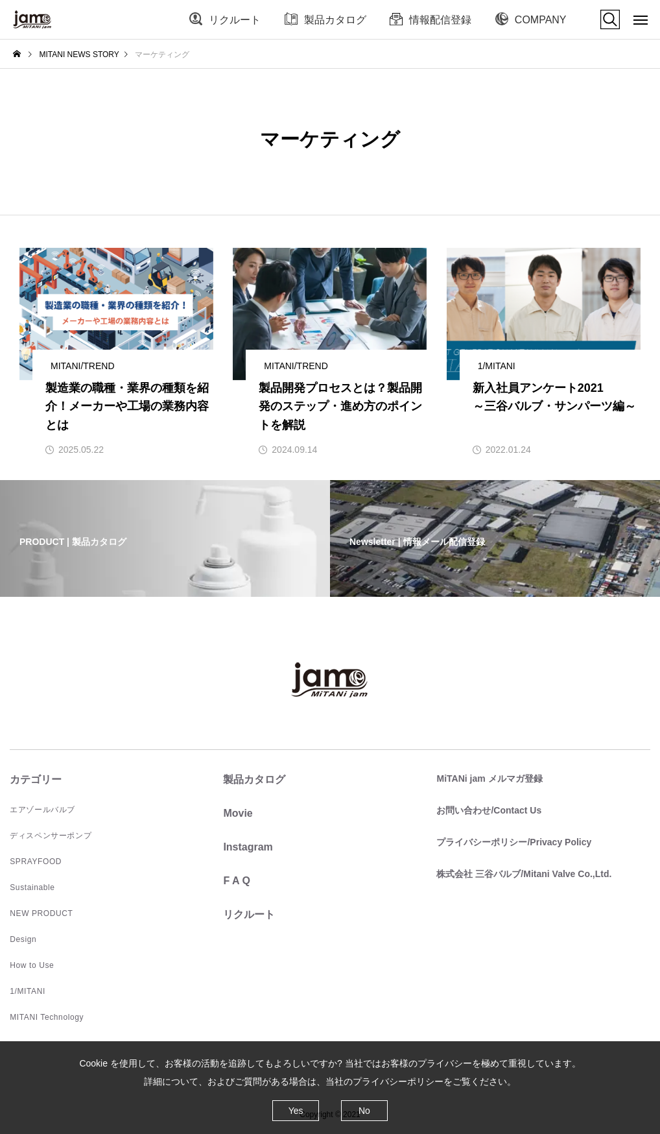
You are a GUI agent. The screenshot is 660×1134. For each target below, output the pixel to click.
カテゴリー (36, 779)
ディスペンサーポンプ (50, 835)
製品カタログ (335, 19)
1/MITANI (27, 991)
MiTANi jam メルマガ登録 (489, 778)
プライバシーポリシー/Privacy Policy (513, 842)
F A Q (236, 880)
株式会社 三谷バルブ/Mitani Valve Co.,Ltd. (523, 874)
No (364, 1110)
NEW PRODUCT (41, 913)
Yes (296, 1110)
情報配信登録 (440, 19)
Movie (237, 813)
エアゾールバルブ (42, 809)
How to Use (32, 965)
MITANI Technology (47, 1017)
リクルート (235, 19)
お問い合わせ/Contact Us (488, 810)
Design (23, 939)
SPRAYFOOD (36, 861)
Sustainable (32, 887)
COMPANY (541, 19)
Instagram (247, 846)
